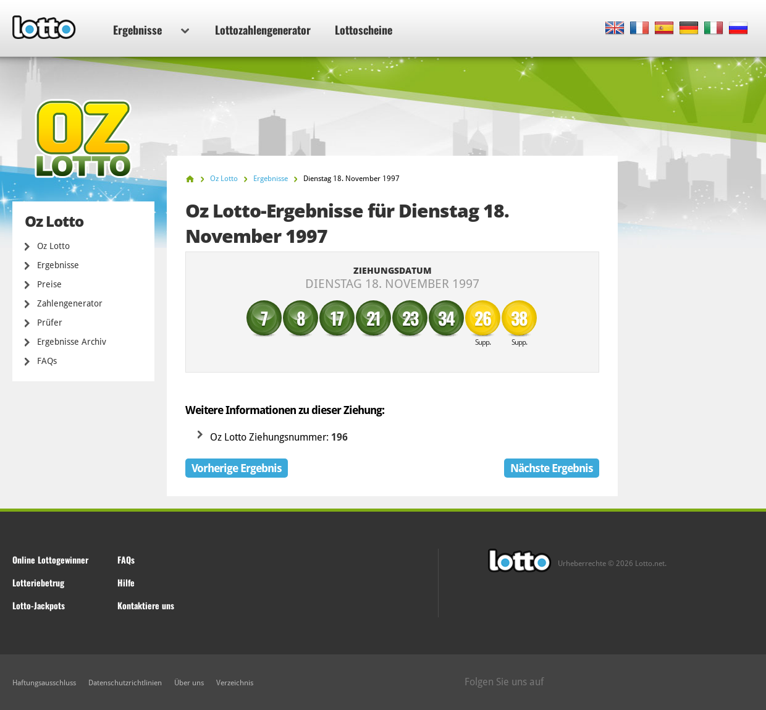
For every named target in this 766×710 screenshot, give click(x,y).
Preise (49, 284)
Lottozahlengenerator (263, 30)
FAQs (47, 361)
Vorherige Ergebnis (237, 468)
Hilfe (126, 582)
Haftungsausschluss (44, 682)
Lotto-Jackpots (38, 605)
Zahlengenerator (70, 303)
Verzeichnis (234, 682)
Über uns (189, 682)
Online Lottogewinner (50, 559)
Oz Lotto (53, 246)
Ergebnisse (151, 30)
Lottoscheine (363, 30)
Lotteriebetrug (38, 582)
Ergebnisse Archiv (71, 342)
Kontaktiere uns (145, 605)
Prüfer (49, 323)
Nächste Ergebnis (551, 468)
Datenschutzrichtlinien (125, 682)
